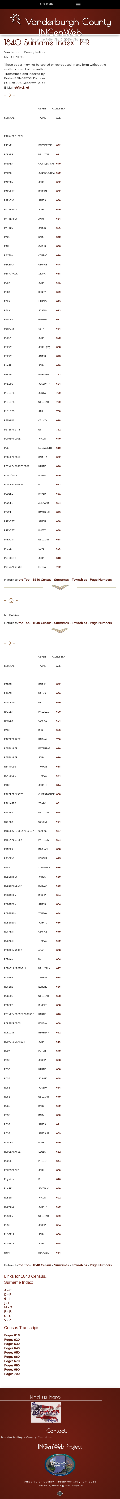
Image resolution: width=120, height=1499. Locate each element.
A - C (7, 1290)
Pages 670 (12, 1361)
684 (58, 503)
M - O (8, 1307)
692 (58, 145)
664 (58, 218)
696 (58, 246)
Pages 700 (12, 1374)
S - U (7, 1316)
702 (58, 374)
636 (58, 693)
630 (58, 200)
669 (58, 173)
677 (58, 319)
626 (58, 549)
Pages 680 (12, 1365)
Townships (79, 579)
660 (58, 702)
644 (58, 264)
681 (58, 228)
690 (58, 711)
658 (58, 886)
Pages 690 (12, 1369)
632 (58, 191)
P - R (7, 1311)
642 (58, 237)
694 (58, 720)
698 (58, 365)
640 (58, 163)
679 (58, 292)
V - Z (7, 1320)
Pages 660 (12, 1356)
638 (58, 273)
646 (58, 466)
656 (58, 730)
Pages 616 (12, 1335)
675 (58, 858)
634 (58, 328)
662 (58, 182)
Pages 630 (12, 1344)
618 (58, 448)
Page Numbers (101, 579)
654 (58, 895)
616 (58, 255)
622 (58, 457)
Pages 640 (12, 1348)
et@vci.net (21, 87)
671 (58, 154)
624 (58, 383)
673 (58, 310)
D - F (7, 1294)
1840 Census (41, 579)
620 (58, 1115)
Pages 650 (12, 1352)
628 (58, 950)
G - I (7, 1298)
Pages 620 (12, 1339)
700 (58, 393)
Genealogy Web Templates (67, 1485)
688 (58, 521)
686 (58, 922)
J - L (7, 1303)
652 (58, 1151)
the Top (24, 579)
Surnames (61, 579)
